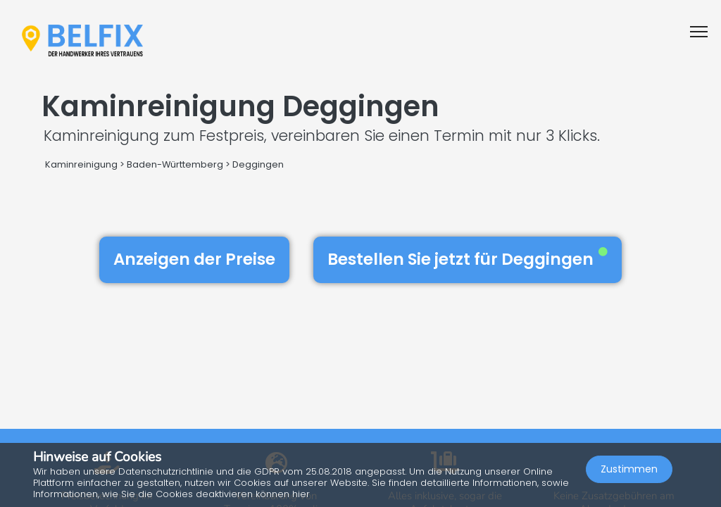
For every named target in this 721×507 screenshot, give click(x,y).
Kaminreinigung (81, 164)
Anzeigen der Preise (194, 259)
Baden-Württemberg (175, 164)
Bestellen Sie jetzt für (467, 259)
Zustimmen (629, 469)
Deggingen (258, 164)
